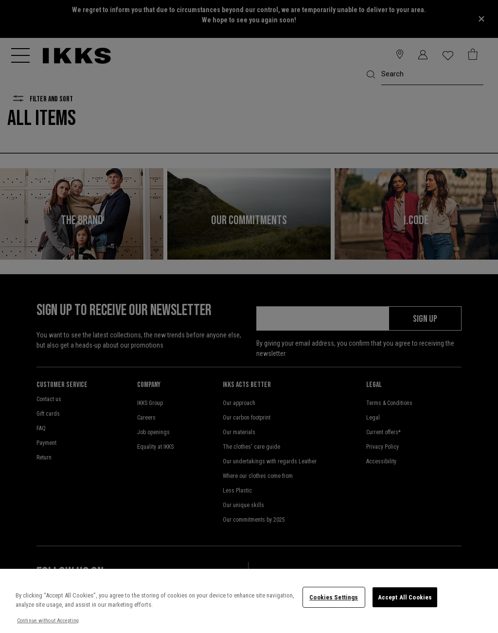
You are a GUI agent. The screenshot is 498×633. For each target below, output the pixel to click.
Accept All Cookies (405, 597)
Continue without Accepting (48, 620)
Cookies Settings (333, 597)
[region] (249, 601)
